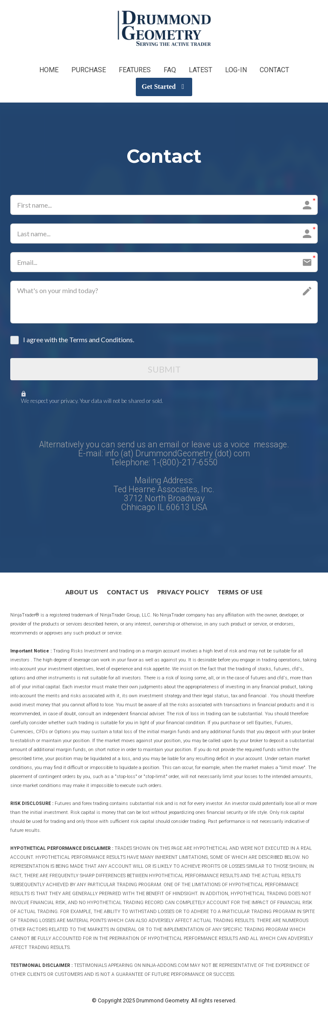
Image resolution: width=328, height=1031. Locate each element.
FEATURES (135, 70)
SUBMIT (164, 369)
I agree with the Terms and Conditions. (78, 339)
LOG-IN (236, 70)
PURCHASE (88, 70)
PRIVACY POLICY (183, 593)
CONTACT (274, 70)
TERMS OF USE (240, 593)
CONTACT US (128, 593)
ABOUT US (81, 593)
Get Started (163, 86)
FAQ (170, 70)
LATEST (200, 70)
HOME (49, 70)
